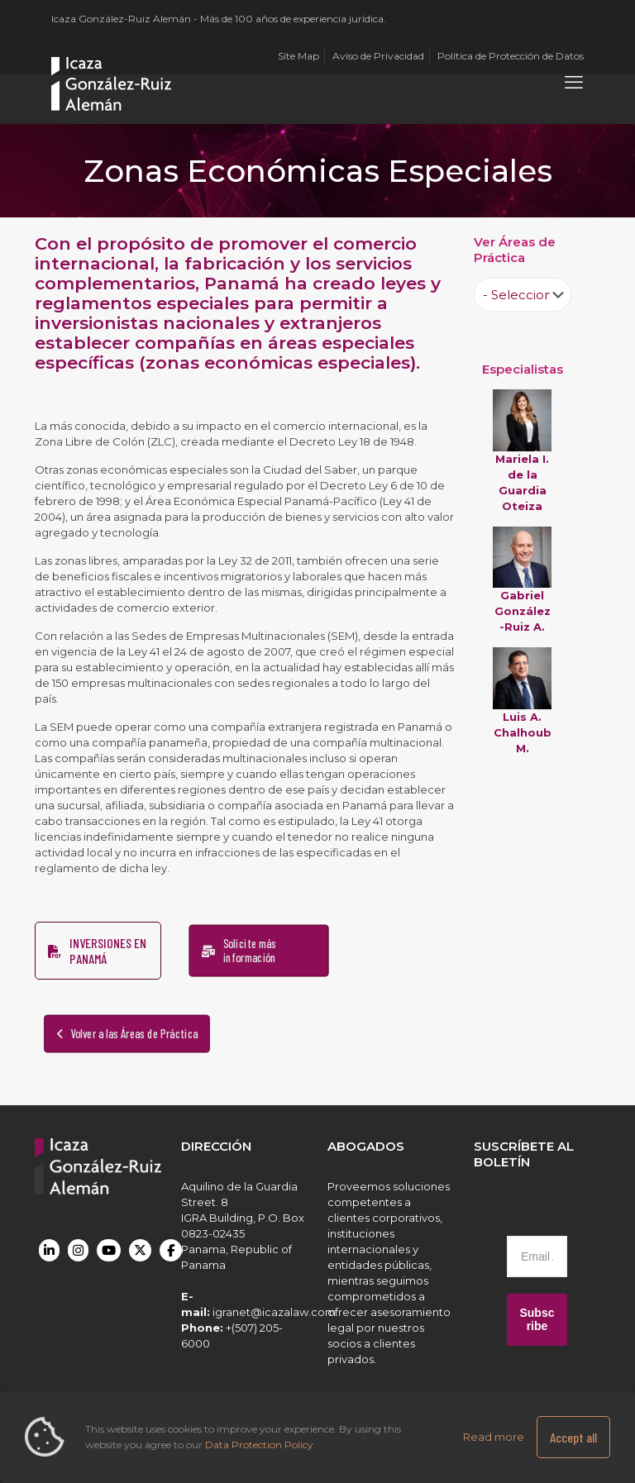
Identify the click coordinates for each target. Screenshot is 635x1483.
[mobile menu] (574, 83)
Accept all (573, 1437)
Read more (493, 1436)
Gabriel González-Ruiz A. (522, 611)
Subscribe (536, 1319)
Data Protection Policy (259, 1444)
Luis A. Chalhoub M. (522, 732)
